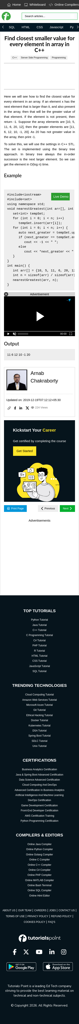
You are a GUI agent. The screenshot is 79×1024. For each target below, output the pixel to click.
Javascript (56, 27)
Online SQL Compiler (39, 890)
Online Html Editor (39, 895)
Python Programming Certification (39, 820)
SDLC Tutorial (39, 740)
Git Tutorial (39, 710)
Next (67, 508)
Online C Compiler (39, 859)
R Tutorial (39, 650)
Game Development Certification (39, 805)
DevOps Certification (39, 800)
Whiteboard (35, 4)
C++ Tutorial (39, 630)
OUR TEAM (24, 910)
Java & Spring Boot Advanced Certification (39, 774)
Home (14, 4)
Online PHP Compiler (40, 875)
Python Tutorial (39, 619)
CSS (40, 27)
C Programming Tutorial (39, 635)
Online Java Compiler (39, 844)
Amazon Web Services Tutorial (39, 699)
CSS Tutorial (39, 660)
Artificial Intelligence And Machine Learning (39, 795)
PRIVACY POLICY (37, 916)
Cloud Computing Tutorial (39, 694)
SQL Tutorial (39, 671)
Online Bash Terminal (40, 885)
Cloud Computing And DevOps (39, 784)
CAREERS (40, 910)
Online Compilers (64, 4)
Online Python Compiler (39, 849)
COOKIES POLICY (34, 922)
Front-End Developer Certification (39, 810)
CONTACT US (67, 910)
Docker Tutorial (39, 720)
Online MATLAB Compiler (39, 880)
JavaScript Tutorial (39, 666)
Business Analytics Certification (39, 769)
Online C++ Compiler (39, 864)
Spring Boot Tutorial (39, 735)
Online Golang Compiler (39, 854)
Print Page (15, 508)
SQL (12, 27)
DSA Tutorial (39, 730)
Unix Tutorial (39, 746)
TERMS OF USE (15, 916)
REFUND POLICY (61, 916)
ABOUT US (9, 910)
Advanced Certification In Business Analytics (39, 790)
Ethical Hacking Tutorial (39, 715)
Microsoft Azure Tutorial (39, 704)
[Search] (50, 16)
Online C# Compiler (39, 869)
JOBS (52, 910)
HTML (26, 27)
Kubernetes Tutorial (39, 725)
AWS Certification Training (39, 815)
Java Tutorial (39, 625)
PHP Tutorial (39, 645)
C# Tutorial (39, 640)
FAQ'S (51, 922)
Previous (48, 508)
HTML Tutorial (39, 655)
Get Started (25, 451)
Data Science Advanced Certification (39, 779)
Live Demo (60, 196)
